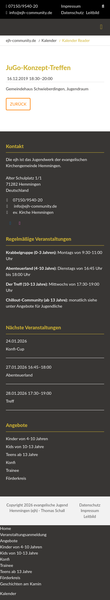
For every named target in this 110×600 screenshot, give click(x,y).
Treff (10, 401)
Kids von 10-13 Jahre (25, 446)
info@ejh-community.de (30, 12)
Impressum (71, 6)
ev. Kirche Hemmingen (33, 212)
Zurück (18, 103)
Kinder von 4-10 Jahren (27, 438)
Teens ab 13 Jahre (22, 454)
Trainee (12, 470)
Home (5, 528)
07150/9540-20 (22, 6)
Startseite (6, 27)
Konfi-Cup (15, 348)
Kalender (49, 40)
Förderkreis (16, 478)
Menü (101, 27)
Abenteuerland (19, 374)
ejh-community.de (21, 40)
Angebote (9, 540)
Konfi (10, 462)
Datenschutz (72, 12)
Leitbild (92, 12)
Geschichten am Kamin (20, 583)
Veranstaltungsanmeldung (23, 534)
